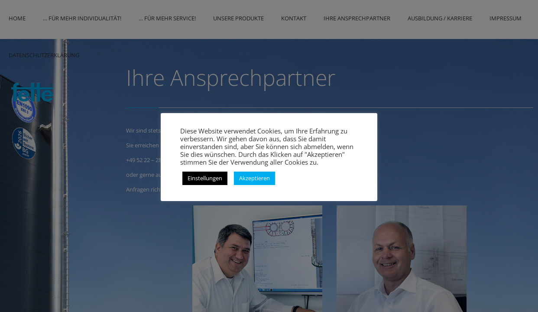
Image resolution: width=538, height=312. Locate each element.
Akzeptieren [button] (254, 178)
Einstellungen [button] (205, 178)
